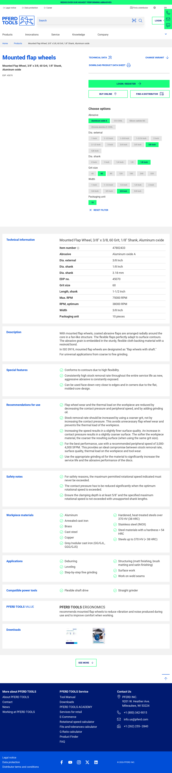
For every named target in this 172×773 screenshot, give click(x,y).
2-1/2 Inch (95, 145)
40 (92, 173)
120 (121, 173)
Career (47, 8)
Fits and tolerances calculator (78, 726)
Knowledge (78, 34)
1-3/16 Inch (141, 138)
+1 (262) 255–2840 (132, 726)
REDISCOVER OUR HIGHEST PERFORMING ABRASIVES (86, 2)
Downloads (67, 702)
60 (102, 173)
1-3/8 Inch (124, 138)
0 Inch (94, 162)
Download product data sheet (110, 65)
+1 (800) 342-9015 (132, 712)
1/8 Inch (144, 162)
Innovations (32, 34)
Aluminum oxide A (99, 121)
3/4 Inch (123, 145)
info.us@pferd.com (132, 719)
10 (92, 202)
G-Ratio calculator (71, 731)
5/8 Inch (95, 151)
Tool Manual (67, 697)
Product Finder (69, 736)
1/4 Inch (120, 162)
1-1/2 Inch (108, 138)
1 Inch (94, 138)
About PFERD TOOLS (15, 697)
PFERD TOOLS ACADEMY (76, 707)
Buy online (108, 94)
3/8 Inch (152, 145)
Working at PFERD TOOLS (18, 712)
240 (141, 173)
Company (103, 34)
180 (131, 173)
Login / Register (129, 84)
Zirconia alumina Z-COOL (102, 127)
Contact (7, 702)
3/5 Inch (137, 145)
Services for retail (71, 712)
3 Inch (110, 145)
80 (111, 173)
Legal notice (9, 8)
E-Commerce (68, 716)
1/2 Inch (123, 185)
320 (152, 173)
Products (7, 34)
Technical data (100, 57)
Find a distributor (139, 8)
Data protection (29, 8)
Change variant (157, 57)
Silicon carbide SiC (137, 121)
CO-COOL (118, 121)
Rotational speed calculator (77, 721)
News (6, 707)
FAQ (62, 741)
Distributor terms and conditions (20, 766)
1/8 (132, 162)
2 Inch (156, 138)
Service (55, 34)
